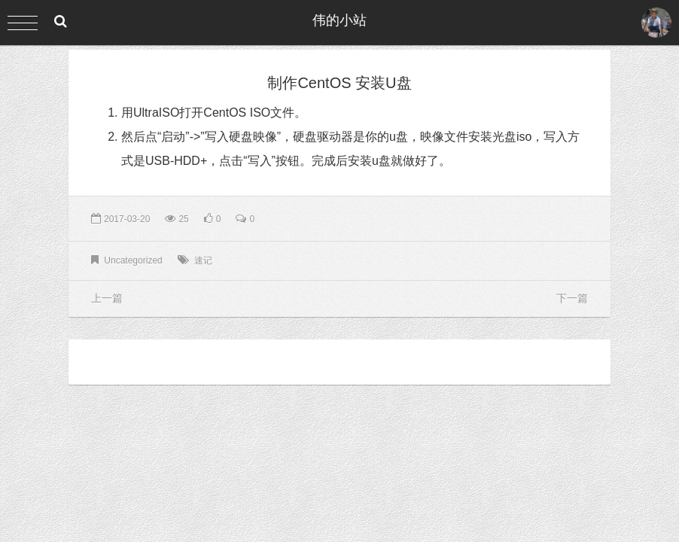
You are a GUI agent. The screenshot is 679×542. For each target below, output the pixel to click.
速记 (203, 260)
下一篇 (572, 298)
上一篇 (107, 298)
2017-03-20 (120, 219)
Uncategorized (133, 260)
